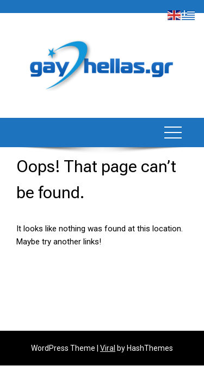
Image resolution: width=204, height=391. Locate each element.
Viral (107, 348)
